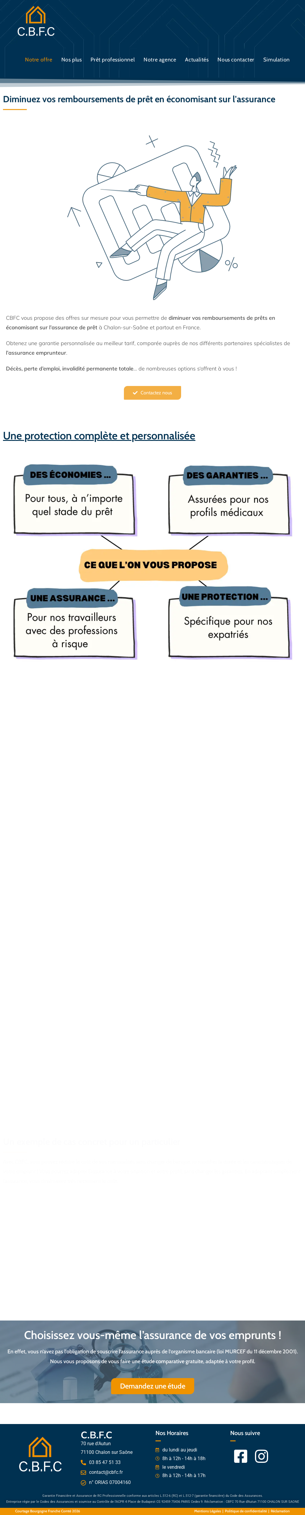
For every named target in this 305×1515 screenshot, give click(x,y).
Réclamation (280, 1511)
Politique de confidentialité (246, 1511)
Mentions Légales (207, 1511)
